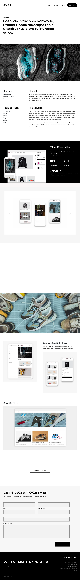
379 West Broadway (71, 562)
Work (49, 5)
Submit (62, 544)
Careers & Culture (32, 557)
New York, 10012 (72, 564)
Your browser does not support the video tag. (40, 265)
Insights (63, 5)
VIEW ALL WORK (40, 470)
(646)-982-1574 (72, 566)
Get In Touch (72, 5)
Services (55, 5)
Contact (6, 557)
